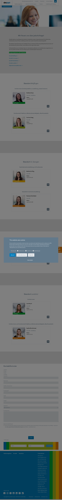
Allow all (12, 255)
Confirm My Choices (22, 255)
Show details (30, 260)
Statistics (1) (29, 250)
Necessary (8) (13, 250)
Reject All (31, 255)
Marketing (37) (37, 250)
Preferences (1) (22, 250)
